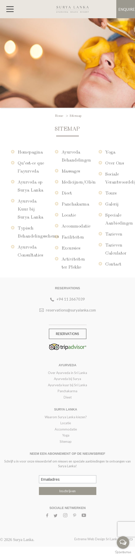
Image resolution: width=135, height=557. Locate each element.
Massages (71, 171)
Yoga (110, 151)
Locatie (69, 215)
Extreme (80, 539)
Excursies (71, 247)
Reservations (67, 334)
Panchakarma (75, 203)
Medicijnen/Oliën (79, 181)
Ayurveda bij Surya (67, 379)
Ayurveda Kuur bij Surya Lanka (30, 209)
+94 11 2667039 (70, 299)
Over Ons (114, 163)
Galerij (112, 203)
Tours (111, 193)
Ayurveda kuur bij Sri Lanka (67, 385)
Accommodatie (76, 225)
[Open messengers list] (123, 542)
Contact (113, 263)
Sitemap (66, 442)
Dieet (67, 193)
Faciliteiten (73, 237)
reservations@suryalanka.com (71, 310)
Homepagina (30, 151)
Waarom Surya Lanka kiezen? (66, 417)
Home (60, 115)
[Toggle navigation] (10, 9)
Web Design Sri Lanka (110, 539)
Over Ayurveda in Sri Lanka (67, 373)
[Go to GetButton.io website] (123, 552)
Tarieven (113, 233)
